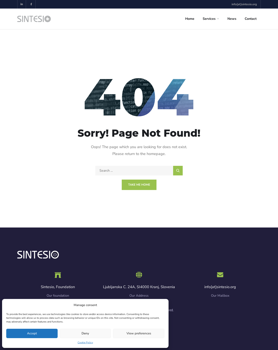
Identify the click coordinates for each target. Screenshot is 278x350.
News (231, 18)
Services (209, 18)
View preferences (139, 333)
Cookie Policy (85, 342)
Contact (251, 18)
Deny (85, 333)
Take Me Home (139, 185)
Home (189, 18)
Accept (32, 333)
